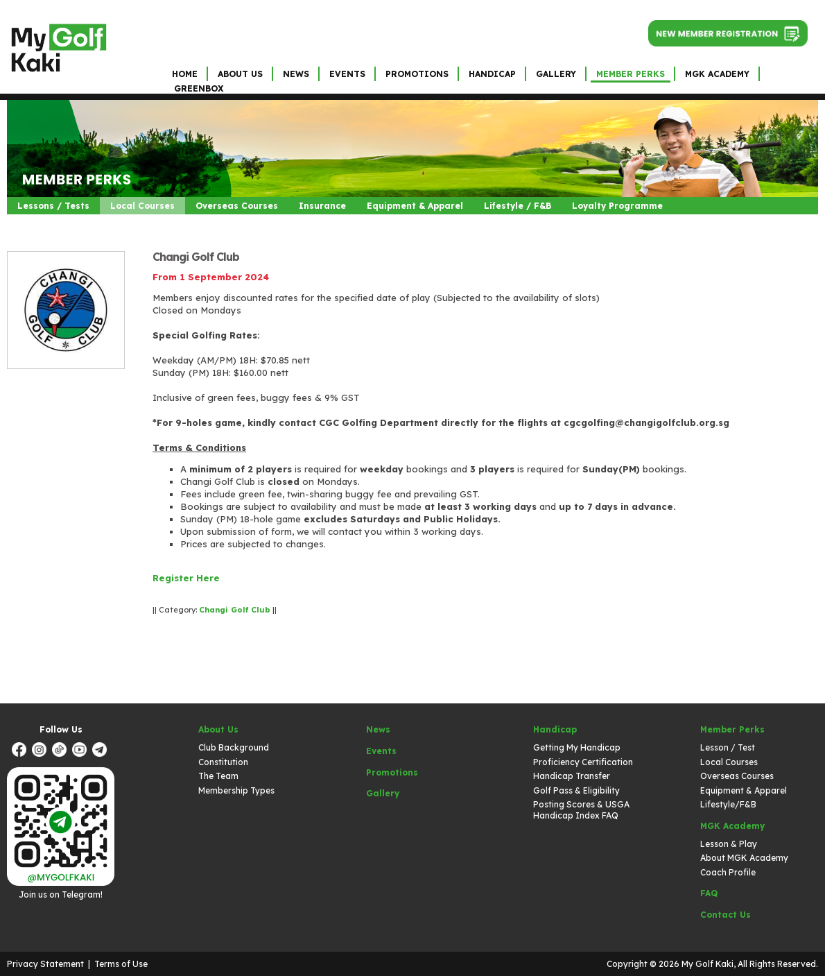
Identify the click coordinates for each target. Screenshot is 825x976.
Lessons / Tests (53, 205)
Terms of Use (121, 964)
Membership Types (236, 790)
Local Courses (142, 205)
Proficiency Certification (583, 762)
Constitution (223, 762)
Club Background (233, 747)
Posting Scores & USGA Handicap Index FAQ (581, 810)
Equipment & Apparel (415, 205)
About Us (240, 74)
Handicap (492, 74)
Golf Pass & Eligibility (576, 790)
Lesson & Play (728, 844)
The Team (218, 776)
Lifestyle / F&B (517, 205)
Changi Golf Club (196, 257)
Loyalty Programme (617, 205)
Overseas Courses (237, 205)
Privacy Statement (45, 964)
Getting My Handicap (576, 747)
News (296, 74)
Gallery (556, 74)
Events (347, 74)
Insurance (322, 205)
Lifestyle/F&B (728, 804)
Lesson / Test (727, 747)
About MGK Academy (744, 858)
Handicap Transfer (571, 776)
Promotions (417, 74)
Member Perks (630, 74)
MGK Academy (717, 74)
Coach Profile (728, 872)
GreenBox (198, 88)
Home (185, 74)
